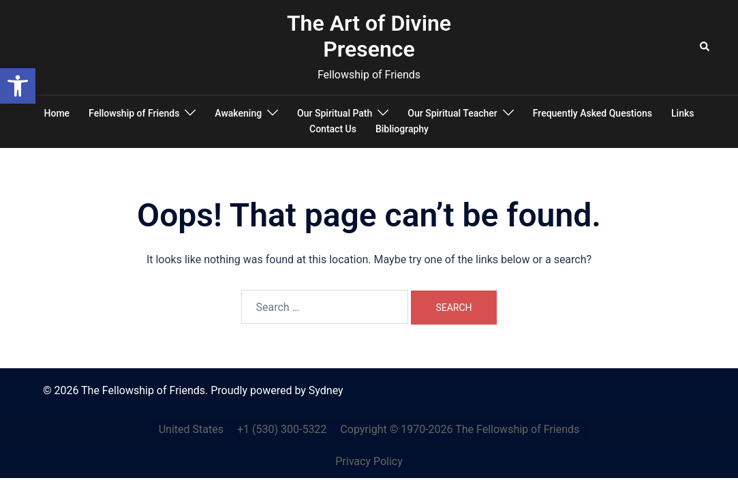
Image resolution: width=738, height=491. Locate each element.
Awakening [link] (238, 113)
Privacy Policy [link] (369, 461)
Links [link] (682, 113)
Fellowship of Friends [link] (134, 113)
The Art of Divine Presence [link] (369, 36)
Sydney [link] (326, 390)
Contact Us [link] (332, 128)
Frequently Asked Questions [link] (592, 113)
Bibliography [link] (402, 128)
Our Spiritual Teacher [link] (452, 113)
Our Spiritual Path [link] (334, 113)
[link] (17, 86)
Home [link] (57, 113)
